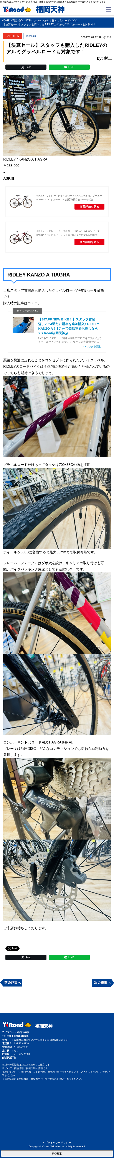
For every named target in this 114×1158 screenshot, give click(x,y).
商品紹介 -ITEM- (22, 20)
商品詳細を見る (89, 206)
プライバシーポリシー (58, 1142)
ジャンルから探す (46, 20)
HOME (6, 20)
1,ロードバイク (69, 20)
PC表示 (57, 1153)
